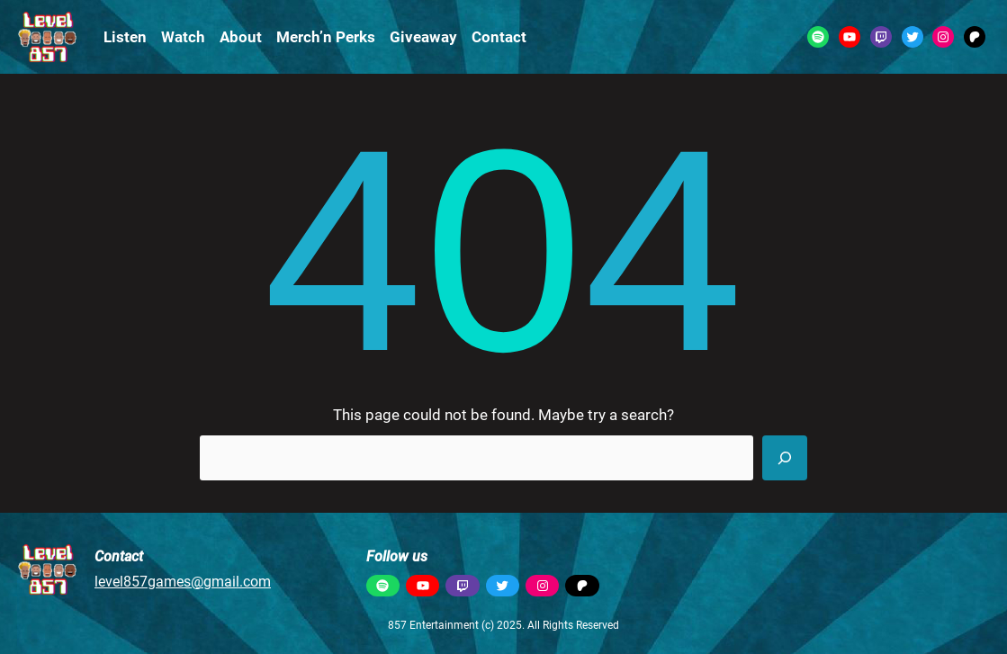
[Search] (784, 457)
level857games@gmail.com (182, 581)
